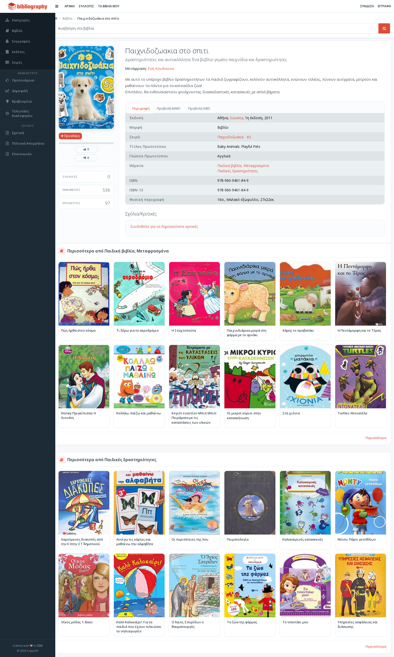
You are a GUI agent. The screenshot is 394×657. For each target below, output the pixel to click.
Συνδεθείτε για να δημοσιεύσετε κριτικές (169, 226)
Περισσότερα (376, 435)
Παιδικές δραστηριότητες (241, 170)
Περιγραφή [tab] (145, 108)
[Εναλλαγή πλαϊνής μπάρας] (61, 6)
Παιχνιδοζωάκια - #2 (237, 137)
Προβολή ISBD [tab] (204, 108)
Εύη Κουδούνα (165, 68)
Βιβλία (72, 18)
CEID (40, 645)
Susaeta (239, 117)
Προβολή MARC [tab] (173, 108)
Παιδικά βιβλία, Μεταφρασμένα (246, 165)
